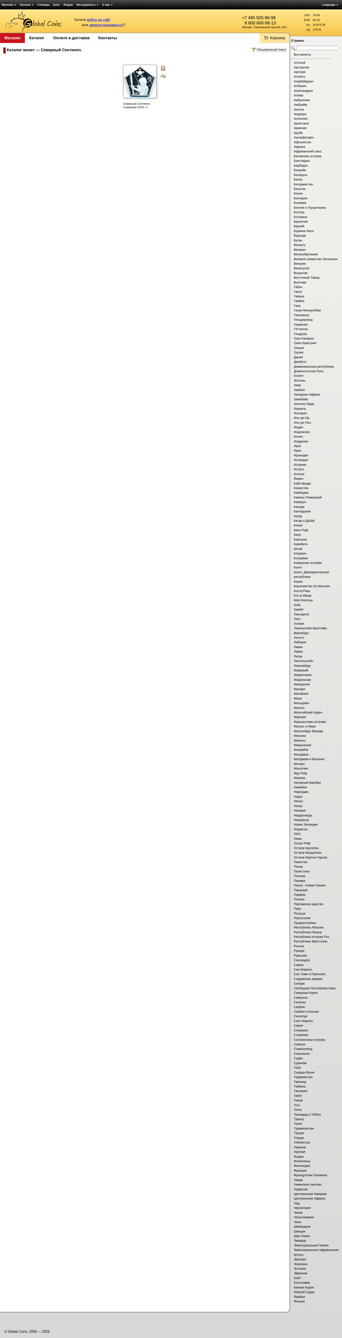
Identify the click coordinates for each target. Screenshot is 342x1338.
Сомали (299, 1044)
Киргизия (300, 539)
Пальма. (300, 876)
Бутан (298, 240)
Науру (298, 796)
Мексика (300, 735)
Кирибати (300, 544)
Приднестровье (305, 923)
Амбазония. (302, 100)
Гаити (298, 292)
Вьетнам (300, 282)
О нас (107, 4)
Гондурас (300, 334)
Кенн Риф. (301, 530)
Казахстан (301, 488)
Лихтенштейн (303, 661)
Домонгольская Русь (308, 371)
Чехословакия (304, 1217)
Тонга (298, 1109)
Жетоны (299, 380)
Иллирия (300, 413)
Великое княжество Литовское (316, 259)
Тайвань (300, 1086)
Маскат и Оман (305, 726)
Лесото (299, 637)
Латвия (299, 623)
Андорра (300, 114)
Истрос (299, 469)
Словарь (44, 4)
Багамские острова (307, 156)
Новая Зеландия (306, 824)
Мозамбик (301, 749)
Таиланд (300, 1082)
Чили (297, 1222)
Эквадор (300, 1240)
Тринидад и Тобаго (307, 1114)
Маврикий (301, 670)
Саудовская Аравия (308, 979)
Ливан (298, 647)
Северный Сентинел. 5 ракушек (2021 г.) (137, 105)
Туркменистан (304, 1128)
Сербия (299, 1007)
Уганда (299, 1138)
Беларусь (301, 175)
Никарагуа (301, 820)
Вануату (300, 245)
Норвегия (301, 829)
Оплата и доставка (71, 38)
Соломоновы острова (309, 1039)
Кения (298, 525)
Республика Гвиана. (308, 932)
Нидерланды (303, 815)
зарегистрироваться (106, 25)
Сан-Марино (303, 969)
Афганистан (302, 142)
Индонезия (302, 432)
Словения (301, 1035)
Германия (301, 324)
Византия (300, 273)
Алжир (298, 95)
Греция (299, 348)
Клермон (300, 553)
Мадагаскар (302, 679)
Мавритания (303, 675)
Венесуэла (301, 268)
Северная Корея (306, 993)
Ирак (297, 446)
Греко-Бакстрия (305, 343)
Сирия (298, 1025)
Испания (300, 464)
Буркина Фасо (304, 231)
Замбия (299, 390)
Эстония (300, 1268)
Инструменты (87, 4)
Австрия (300, 72)
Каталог (27, 4)
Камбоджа (301, 492)
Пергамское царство (308, 904)
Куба (297, 605)
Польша (299, 913)
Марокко (300, 717)
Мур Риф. (301, 773)
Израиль (300, 408)
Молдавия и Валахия (309, 759)
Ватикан (300, 249)
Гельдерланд (303, 319)
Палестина (302, 871)
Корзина (277, 38)
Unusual (299, 62)
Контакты (107, 38)
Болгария (300, 198)
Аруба (298, 133)
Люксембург (302, 665)
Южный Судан (304, 1292)
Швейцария (302, 1226)
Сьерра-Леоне (304, 1072)
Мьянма (299, 778)
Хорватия (301, 1189)
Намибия (300, 787)
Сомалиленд (303, 1049)
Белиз (298, 179)
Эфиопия (300, 1273)
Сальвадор (302, 960)
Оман (298, 838)
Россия (299, 946)
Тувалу (299, 1119)
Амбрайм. (301, 104)
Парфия (300, 894)
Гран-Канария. (304, 338)
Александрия (303, 90)
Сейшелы (301, 997)
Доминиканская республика (314, 366)
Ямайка (299, 1297)
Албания (300, 86)
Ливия (298, 651)
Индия (298, 427)
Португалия (302, 918)
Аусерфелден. (304, 137)
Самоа (298, 965)
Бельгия (300, 189)
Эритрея (300, 1259)
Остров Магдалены (308, 852)
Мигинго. (300, 740)
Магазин (9, 4)
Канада (299, 507)
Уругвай (299, 1152)
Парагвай (301, 890)
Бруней (299, 226)
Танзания (300, 1091)
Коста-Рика (302, 591)
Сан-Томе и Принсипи (309, 974)
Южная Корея (304, 1287)
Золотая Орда (304, 404)
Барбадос (301, 165)
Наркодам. (301, 792)
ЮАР (297, 1278)
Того (297, 1105)
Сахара (299, 983)
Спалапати (302, 1053)
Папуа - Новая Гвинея (309, 885)
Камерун (300, 502)
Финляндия (302, 1165)
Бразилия (301, 221)
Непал (298, 801)
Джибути (300, 362)
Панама (299, 880)
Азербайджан (303, 81)
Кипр (297, 534)
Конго (298, 567)
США (297, 1067)
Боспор (299, 212)
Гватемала (301, 315)
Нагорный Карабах (307, 782)
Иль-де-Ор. (302, 418)
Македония (302, 684)
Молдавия (301, 754)
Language (330, 4)
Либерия (300, 642)
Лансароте (301, 614)
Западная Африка (307, 394)
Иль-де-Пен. (303, 422)
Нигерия (300, 810)
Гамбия (299, 301)
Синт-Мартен (303, 1021)
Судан (298, 1058)
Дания (298, 357)
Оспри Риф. (302, 843)
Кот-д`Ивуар (302, 595)
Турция (299, 1133)
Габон (298, 287)
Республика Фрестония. (311, 941)
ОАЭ (297, 834)
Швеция (299, 1231)
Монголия (301, 768)
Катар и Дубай (304, 520)
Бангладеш (302, 160)
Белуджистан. (304, 184)
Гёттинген (301, 329)
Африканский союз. (308, 151)
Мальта (299, 708)
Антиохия (301, 118)
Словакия (301, 1030)
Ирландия (301, 455)
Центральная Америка (310, 1194)
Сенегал (300, 1002)
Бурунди (300, 235)
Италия (299, 474)
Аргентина (301, 123)
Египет (299, 375)
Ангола (299, 109)
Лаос (297, 619)
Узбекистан (302, 1142)
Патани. (299, 899)
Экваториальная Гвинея (311, 1245)
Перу (297, 908)
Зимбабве (301, 399)
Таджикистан (303, 1077)
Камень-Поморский (308, 497)
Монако (299, 764)
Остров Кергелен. (306, 848)
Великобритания (306, 254)
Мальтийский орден (308, 712)
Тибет (298, 1095)
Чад (296, 1203)
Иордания (301, 441)
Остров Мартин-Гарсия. (311, 857)
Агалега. (300, 76)
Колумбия (301, 558)
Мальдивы (301, 703)
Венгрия (300, 263)
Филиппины (302, 1161)
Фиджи (299, 1156)
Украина (300, 1147)
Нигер (298, 806)
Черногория (302, 1208)
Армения (300, 128)
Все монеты (302, 54)
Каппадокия (302, 511)
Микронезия (302, 745)
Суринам (300, 1063)
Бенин (298, 193)
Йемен (298, 478)
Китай (298, 549)
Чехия (298, 1212)
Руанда (299, 950)
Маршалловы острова (310, 722)
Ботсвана (300, 217)
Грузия (298, 352)
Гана (297, 305)
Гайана (299, 296)
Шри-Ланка (302, 1236)
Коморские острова (308, 563)
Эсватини (301, 1264)
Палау (298, 866)
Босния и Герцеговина (310, 207)
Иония (298, 436)
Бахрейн (300, 170)
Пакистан (300, 862)
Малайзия (301, 693)
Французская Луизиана (310, 1175)
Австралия (301, 67)
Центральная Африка (309, 1198)
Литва (298, 656)
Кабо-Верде (302, 483)
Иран (297, 450)
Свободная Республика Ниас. (315, 988)
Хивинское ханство (307, 1184)
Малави (299, 689)
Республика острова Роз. (312, 937)
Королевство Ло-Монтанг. (312, 586)
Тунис (298, 1123)
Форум (68, 4)
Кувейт (299, 609)
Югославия (302, 1282)
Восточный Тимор (307, 277)
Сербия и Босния (306, 1011)
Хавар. (299, 1180)
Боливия (300, 203)
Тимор (298, 1100)
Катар (298, 516)
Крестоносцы (303, 600)
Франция (300, 1170)
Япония (299, 1301)
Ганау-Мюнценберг (307, 310)
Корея (298, 581)
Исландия (301, 460)
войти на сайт (99, 20)
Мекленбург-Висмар (308, 731)
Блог (56, 4)
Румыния (300, 955)
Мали (298, 698)
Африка (299, 146)
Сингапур (300, 1016)
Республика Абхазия (308, 927)
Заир (297, 385)
